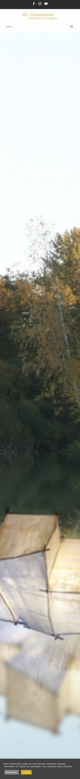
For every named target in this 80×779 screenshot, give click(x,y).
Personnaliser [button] (11, 772)
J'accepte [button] (26, 772)
